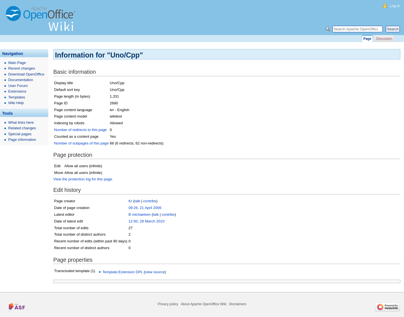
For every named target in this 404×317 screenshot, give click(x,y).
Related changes (22, 128)
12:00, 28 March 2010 (146, 221)
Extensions (17, 91)
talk (137, 201)
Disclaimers (237, 304)
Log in (395, 6)
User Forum (18, 86)
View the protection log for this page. (83, 179)
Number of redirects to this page (80, 130)
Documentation (20, 80)
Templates (16, 97)
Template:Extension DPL (122, 272)
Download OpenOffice (26, 74)
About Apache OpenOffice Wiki (203, 304)
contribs (149, 201)
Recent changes (21, 68)
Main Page (17, 63)
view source (155, 272)
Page (367, 39)
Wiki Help (16, 103)
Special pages (19, 134)
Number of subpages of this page (81, 143)
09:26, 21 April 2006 (144, 208)
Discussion (384, 39)
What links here (21, 122)
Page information (22, 139)
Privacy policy (168, 304)
